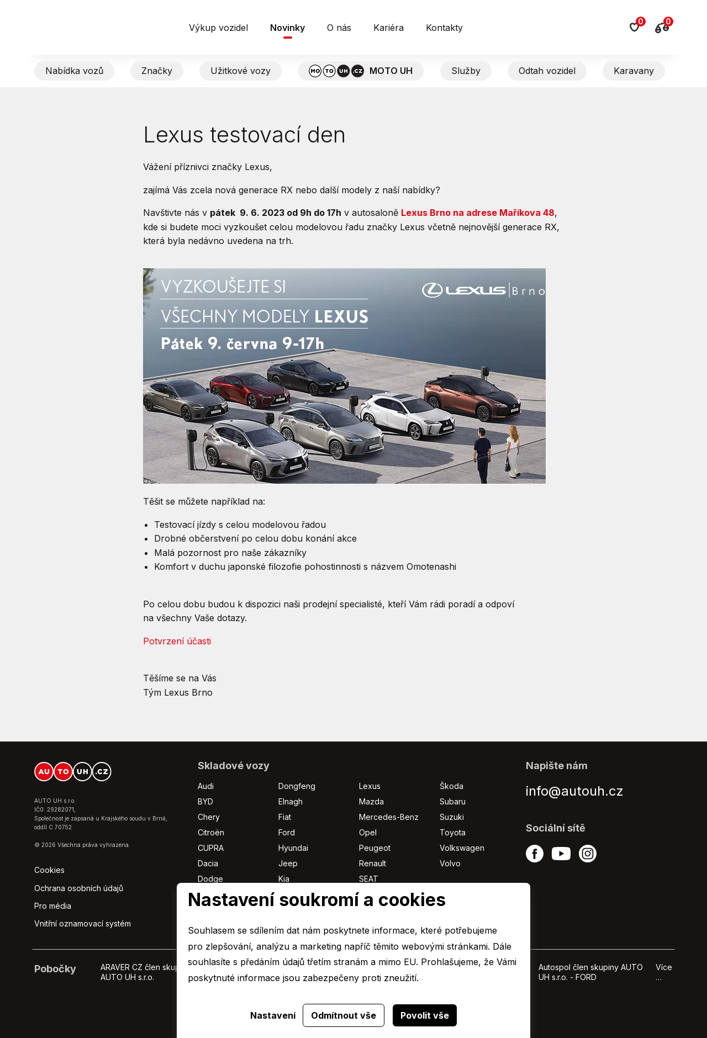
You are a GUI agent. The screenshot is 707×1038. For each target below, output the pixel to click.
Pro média (52, 905)
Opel (368, 832)
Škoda (451, 786)
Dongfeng (296, 786)
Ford (286, 832)
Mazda (371, 801)
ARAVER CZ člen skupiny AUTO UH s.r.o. (146, 972)
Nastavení (273, 1015)
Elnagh (290, 801)
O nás (339, 27)
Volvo (450, 863)
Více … (664, 972)
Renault (372, 863)
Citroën (211, 832)
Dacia (208, 863)
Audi (206, 786)
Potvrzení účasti (177, 641)
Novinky (287, 27)
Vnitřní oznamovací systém (82, 923)
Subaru (453, 801)
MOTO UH (361, 71)
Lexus (370, 786)
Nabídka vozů (74, 70)
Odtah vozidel (547, 70)
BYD (205, 801)
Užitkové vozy (240, 70)
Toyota (453, 832)
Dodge (210, 878)
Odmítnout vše (343, 1015)
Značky (156, 70)
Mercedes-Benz (389, 817)
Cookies (49, 870)
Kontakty (444, 27)
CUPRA (211, 847)
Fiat (284, 817)
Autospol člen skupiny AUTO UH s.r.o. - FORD (591, 972)
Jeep (288, 863)
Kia (283, 878)
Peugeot (375, 847)
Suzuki (452, 817)
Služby (466, 70)
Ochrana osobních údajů (78, 888)
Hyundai (293, 847)
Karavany (634, 70)
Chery (209, 817)
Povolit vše (424, 1015)
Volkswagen (462, 847)
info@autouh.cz (575, 791)
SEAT (368, 878)
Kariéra (388, 27)
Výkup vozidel (218, 27)
